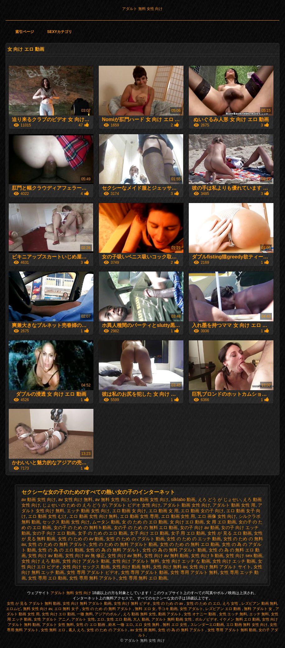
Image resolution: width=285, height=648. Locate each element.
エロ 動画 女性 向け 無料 (93, 516)
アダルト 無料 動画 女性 (172, 619)
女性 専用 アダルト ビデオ (92, 572)
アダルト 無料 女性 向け (142, 9)
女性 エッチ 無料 (233, 614)
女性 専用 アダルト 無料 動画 (231, 630)
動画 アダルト (170, 614)
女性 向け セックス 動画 (86, 566)
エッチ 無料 (259, 614)
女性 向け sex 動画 (244, 555)
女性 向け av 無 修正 (85, 555)
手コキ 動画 (168, 609)
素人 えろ (76, 630)
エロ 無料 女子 (67, 609)
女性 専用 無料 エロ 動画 (143, 577)
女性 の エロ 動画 (91, 624)
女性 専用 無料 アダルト (92, 577)
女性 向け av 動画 (45, 555)
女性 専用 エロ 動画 (47, 577)
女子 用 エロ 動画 (188, 533)
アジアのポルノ (108, 614)
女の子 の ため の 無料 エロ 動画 (146, 527)
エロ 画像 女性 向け (216, 516)
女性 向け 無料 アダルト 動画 (87, 603)
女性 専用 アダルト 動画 (144, 572)
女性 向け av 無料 (124, 555)
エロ (100, 619)
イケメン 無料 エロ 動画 (239, 619)
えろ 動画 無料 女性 (139, 614)
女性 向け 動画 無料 (131, 566)
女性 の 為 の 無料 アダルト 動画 (174, 549)
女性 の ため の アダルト (107, 630)
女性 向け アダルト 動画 (86, 561)
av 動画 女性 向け (38, 499)
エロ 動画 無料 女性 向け (247, 624)
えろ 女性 (231, 603)
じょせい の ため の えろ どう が (74, 505)
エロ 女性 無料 (147, 624)
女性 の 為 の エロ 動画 (60, 549)
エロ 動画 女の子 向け (202, 510)
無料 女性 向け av (37, 609)
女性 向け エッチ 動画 (233, 561)
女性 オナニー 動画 (200, 614)
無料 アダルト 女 (258, 609)
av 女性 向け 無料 (75, 499)
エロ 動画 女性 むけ (47, 516)
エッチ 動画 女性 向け (88, 510)
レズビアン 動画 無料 (259, 603)
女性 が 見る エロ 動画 (229, 533)
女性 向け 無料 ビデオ (132, 603)
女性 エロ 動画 (119, 619)
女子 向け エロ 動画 (149, 533)
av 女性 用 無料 (143, 630)
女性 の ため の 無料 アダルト (57, 544)
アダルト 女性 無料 (58, 624)
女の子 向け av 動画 (199, 527)
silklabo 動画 (183, 499)
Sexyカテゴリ (59, 32)
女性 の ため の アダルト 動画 (135, 538)
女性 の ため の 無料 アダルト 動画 (123, 544)
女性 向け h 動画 (207, 555)
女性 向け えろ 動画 (40, 561)
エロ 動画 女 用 (163, 510)
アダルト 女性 (83, 619)
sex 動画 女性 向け (150, 499)
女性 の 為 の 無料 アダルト (113, 549)
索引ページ (24, 32)
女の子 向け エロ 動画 (53, 533)
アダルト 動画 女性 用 (233, 505)
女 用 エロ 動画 (221, 521)
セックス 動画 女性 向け (66, 521)
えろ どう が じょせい (219, 499)
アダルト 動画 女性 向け (186, 505)
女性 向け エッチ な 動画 (186, 561)
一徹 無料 (85, 614)
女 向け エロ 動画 (187, 521)
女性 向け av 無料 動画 (166, 555)
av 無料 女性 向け (112, 499)
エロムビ (13, 609)
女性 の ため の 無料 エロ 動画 (189, 544)
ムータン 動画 (106, 521)
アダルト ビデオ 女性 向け (134, 505)
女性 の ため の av (168, 603)
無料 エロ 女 (145, 609)
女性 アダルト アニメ (51, 619)
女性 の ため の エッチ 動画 (194, 538)
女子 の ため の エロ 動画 (102, 533)
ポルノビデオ (206, 619)
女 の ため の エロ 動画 (144, 521)
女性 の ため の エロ (203, 603)
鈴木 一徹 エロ (120, 624)
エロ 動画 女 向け (129, 510)
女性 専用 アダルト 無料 (194, 572)
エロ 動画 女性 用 (178, 516)
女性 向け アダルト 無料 (135, 561)
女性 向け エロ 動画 (58, 614)
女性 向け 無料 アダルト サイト (220, 566)
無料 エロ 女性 (175, 624)
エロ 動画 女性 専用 (139, 516)
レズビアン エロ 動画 (223, 609)
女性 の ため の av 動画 (80, 538)
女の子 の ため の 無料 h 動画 (82, 527)
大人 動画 (141, 619)
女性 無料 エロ (53, 630)
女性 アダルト (191, 609)
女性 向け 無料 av (170, 566)
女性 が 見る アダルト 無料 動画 (34, 603)
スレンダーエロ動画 (207, 624)
